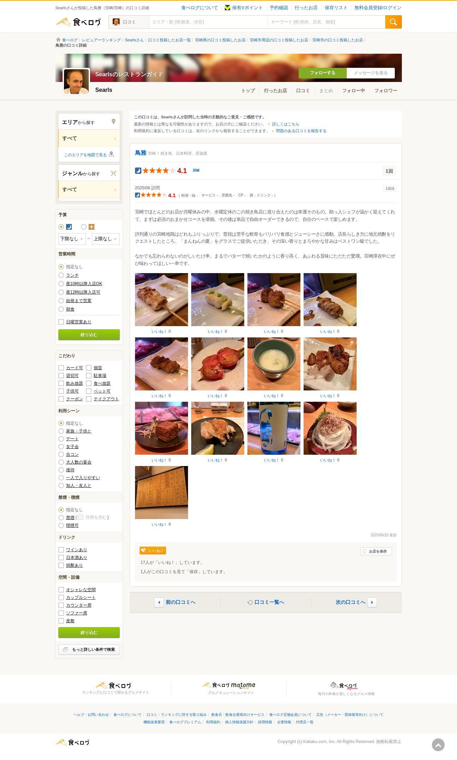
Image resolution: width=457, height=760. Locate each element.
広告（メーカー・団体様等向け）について (349, 715)
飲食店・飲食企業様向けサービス (237, 715)
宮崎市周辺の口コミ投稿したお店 (279, 40)
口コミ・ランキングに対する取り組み (177, 715)
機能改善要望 (154, 722)
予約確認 (279, 7)
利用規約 (213, 722)
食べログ (78, 21)
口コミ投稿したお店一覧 (169, 40)
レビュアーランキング (101, 40)
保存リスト (336, 7)
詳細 (196, 170)
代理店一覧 (305, 722)
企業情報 (284, 722)
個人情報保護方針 (239, 722)
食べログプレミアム (185, 722)
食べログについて (199, 7)
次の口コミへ (350, 602)
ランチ (72, 275)
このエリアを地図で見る (85, 155)
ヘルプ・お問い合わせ (91, 715)
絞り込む (89, 334)
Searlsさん (134, 40)
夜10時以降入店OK (84, 283)
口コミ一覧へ (269, 602)
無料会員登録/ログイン (378, 7)
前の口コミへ (180, 602)
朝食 (70, 309)
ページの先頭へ (438, 744)
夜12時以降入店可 (83, 292)
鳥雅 (140, 153)
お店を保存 (378, 551)
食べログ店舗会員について (290, 715)
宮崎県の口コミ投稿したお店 (220, 40)
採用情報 (265, 722)
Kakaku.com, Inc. (319, 741)
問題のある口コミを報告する (301, 131)
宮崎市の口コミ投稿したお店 (337, 40)
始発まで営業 (79, 300)
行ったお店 (306, 7)
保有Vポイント (244, 7)
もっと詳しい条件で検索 (93, 649)
